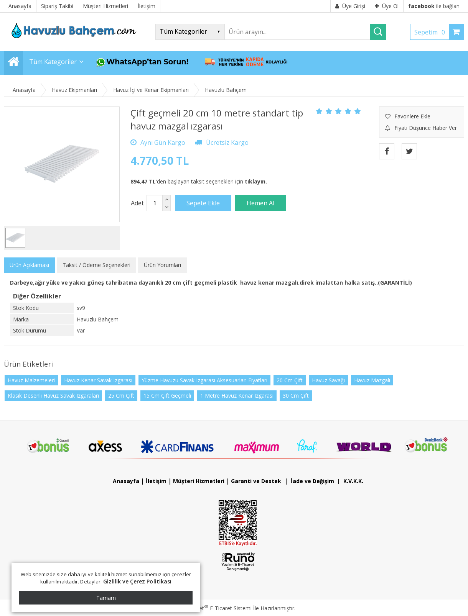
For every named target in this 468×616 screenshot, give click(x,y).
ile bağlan (434, 6)
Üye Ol (387, 6)
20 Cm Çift (290, 380)
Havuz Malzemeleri (31, 380)
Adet (137, 203)
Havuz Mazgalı (372, 380)
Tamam (106, 597)
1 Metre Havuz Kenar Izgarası (237, 395)
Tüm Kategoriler (53, 61)
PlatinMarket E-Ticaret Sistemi (212, 608)
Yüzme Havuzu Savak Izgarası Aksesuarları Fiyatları (204, 380)
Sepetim (431, 32)
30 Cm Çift (296, 395)
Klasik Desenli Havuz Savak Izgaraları (53, 395)
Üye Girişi (350, 6)
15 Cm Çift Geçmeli (167, 395)
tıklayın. (256, 181)
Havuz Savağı (328, 380)
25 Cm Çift (121, 395)
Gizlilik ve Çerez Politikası (137, 581)
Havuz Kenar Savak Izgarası (98, 380)
